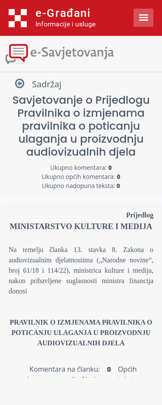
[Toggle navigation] (81, 53)
